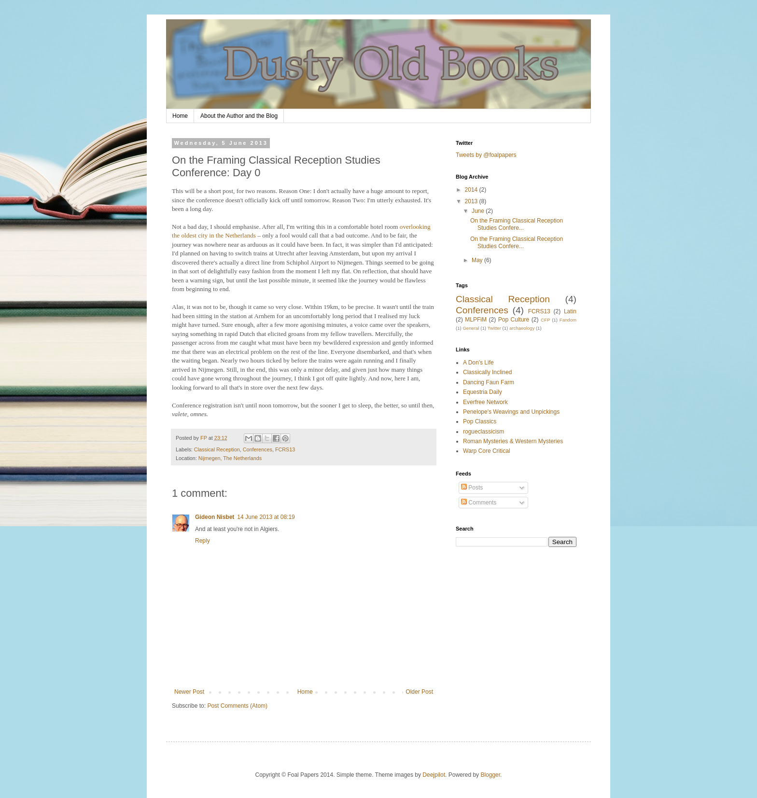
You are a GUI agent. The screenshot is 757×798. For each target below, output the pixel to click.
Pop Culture (514, 319)
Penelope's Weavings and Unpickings (511, 411)
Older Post (419, 691)
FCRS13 (285, 449)
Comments (478, 502)
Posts (472, 487)
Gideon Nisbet (214, 517)
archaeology (521, 328)
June (479, 211)
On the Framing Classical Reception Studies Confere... (516, 224)
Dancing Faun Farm (488, 382)
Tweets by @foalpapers (486, 155)
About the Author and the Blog (239, 115)
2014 (472, 189)
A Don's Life (478, 362)
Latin (570, 311)
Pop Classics (479, 421)
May (478, 260)
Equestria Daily (482, 392)
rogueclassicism (483, 431)
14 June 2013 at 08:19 (265, 517)
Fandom (568, 319)
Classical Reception (217, 449)
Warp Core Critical (486, 451)
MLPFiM (476, 319)
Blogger (490, 774)
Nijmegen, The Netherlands (230, 458)
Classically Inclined (487, 372)
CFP (545, 319)
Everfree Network (485, 402)
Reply (202, 540)
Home (180, 115)
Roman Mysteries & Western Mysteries (513, 441)
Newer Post (189, 691)
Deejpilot (433, 774)
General (471, 328)
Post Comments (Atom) (237, 705)
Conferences (257, 449)
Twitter (494, 328)
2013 (472, 201)
